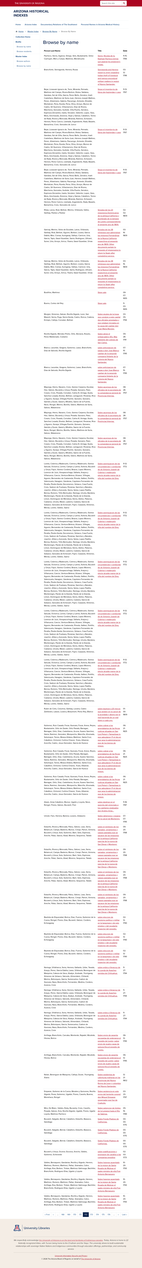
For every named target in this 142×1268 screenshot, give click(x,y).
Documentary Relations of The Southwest (59, 24)
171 (80, 1214)
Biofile (18, 42)
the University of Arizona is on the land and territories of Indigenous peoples (71, 1240)
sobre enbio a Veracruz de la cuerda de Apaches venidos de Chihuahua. (109, 970)
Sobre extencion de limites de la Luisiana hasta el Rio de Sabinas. (109, 1111)
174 (97, 1214)
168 (62, 1214)
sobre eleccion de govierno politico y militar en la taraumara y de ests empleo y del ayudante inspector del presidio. (109, 923)
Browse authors (23, 61)
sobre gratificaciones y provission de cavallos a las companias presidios (109, 1154)
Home (18, 24)
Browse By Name (50, 31)
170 (74, 1214)
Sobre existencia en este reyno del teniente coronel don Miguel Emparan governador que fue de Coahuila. (109, 1097)
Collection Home (23, 37)
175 (103, 1214)
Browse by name (24, 46)
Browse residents (24, 51)
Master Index (33, 31)
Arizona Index (31, 24)
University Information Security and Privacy (71, 1256)
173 (91, 1214)
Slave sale (102, 292)
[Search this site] (111, 3)
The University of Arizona (90, 1259)
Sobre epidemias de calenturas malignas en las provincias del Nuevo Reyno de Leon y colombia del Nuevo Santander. (109, 1080)
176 (109, 1214)
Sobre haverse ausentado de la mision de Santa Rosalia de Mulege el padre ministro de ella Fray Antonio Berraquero (109, 1168)
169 (68, 1214)
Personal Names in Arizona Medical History (100, 24)
